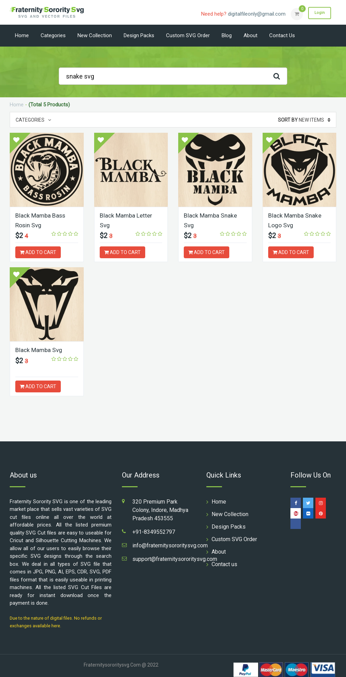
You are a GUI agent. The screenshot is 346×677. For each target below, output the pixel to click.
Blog (227, 35)
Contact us (282, 35)
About (250, 35)
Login (318, 13)
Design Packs (139, 35)
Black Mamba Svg (39, 349)
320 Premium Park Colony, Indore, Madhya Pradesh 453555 (160, 509)
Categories (53, 35)
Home (22, 35)
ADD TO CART (38, 252)
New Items (304, 120)
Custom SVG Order (188, 35)
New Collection (94, 35)
